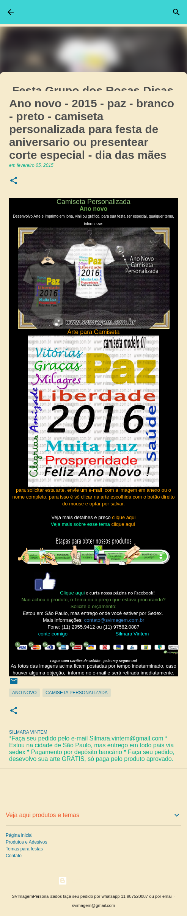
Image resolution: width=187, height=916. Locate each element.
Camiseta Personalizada (77, 692)
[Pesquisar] (176, 12)
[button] (13, 181)
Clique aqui (72, 593)
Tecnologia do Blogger (93, 880)
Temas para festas (24, 849)
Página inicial (19, 835)
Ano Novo (24, 692)
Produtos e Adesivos (26, 842)
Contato (14, 855)
